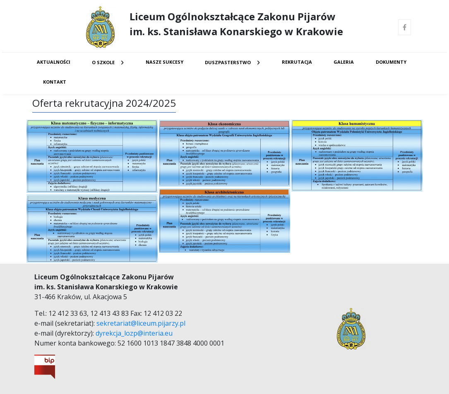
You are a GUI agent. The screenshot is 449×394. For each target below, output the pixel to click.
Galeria (344, 62)
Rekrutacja (297, 62)
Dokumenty (391, 62)
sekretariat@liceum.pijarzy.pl (140, 323)
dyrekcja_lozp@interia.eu (134, 333)
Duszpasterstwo (228, 62)
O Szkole (103, 62)
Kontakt (54, 82)
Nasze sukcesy (164, 62)
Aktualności (53, 62)
